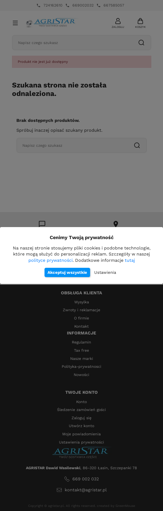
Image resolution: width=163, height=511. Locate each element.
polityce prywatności (50, 260)
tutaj (130, 260)
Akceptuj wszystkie (67, 272)
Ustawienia (105, 272)
